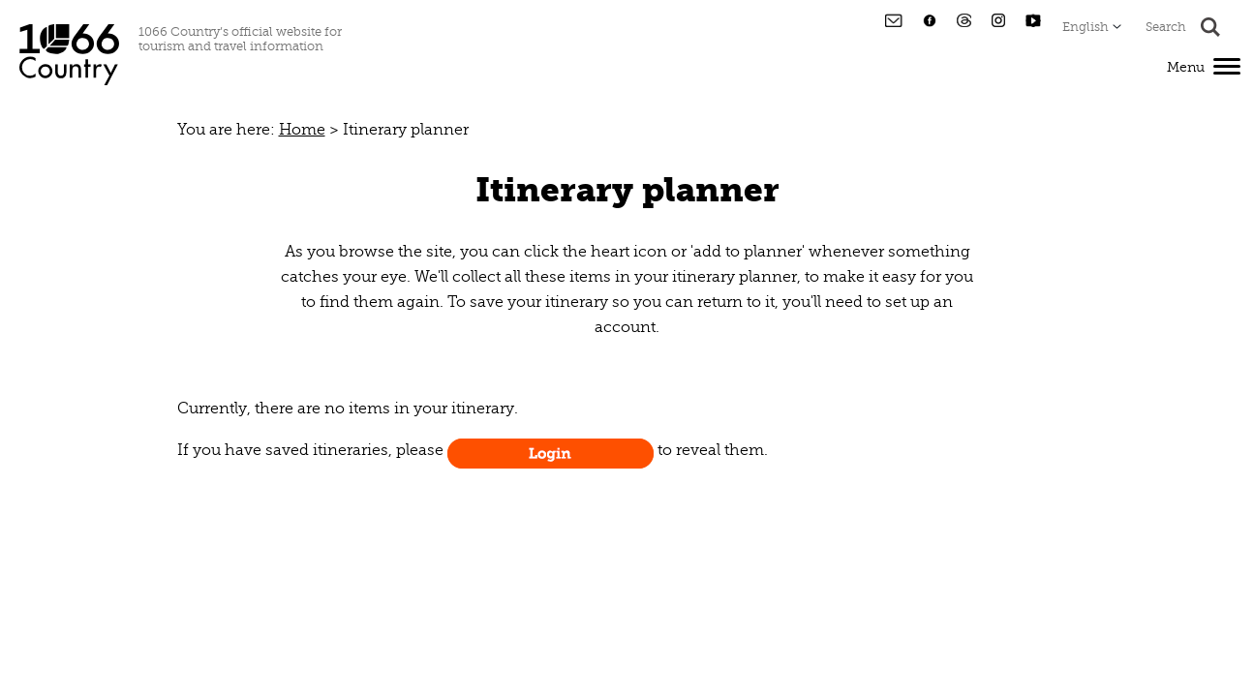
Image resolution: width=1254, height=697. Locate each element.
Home (302, 129)
